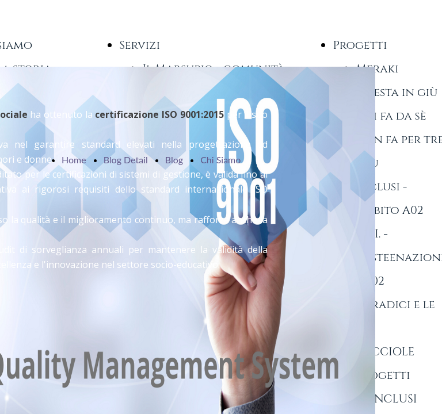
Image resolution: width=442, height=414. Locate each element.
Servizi (139, 45)
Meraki (377, 68)
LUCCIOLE (385, 351)
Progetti (360, 45)
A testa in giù (396, 92)
